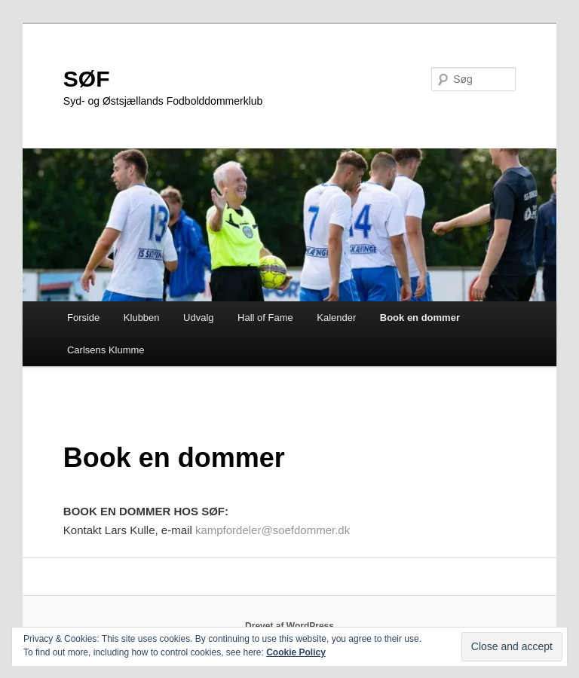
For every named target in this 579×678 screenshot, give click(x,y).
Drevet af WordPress (289, 626)
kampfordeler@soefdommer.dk (272, 530)
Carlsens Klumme (106, 350)
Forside (83, 317)
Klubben (142, 317)
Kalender (336, 317)
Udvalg (198, 317)
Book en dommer (420, 317)
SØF (86, 78)
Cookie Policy (296, 652)
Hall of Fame (265, 317)
